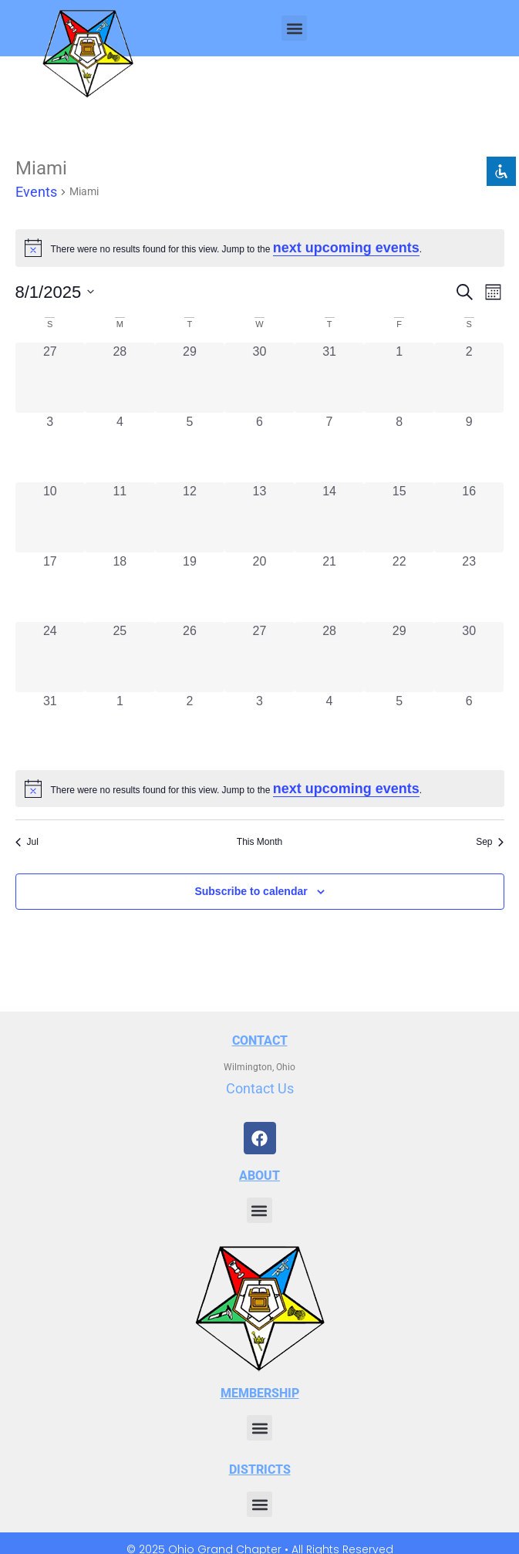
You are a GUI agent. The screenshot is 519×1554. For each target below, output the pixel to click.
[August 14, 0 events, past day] (330, 517)
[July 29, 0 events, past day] (190, 378)
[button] (294, 28)
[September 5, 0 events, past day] (399, 727)
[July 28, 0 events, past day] (120, 378)
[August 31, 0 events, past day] (50, 727)
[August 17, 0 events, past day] (50, 587)
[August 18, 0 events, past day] (120, 587)
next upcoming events (346, 247)
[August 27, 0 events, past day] (259, 657)
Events (36, 192)
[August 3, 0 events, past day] (50, 448)
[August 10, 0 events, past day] (50, 517)
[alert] (259, 789)
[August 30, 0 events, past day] (469, 657)
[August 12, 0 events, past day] (190, 517)
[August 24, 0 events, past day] (50, 657)
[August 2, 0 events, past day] (469, 378)
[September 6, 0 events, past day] (469, 727)
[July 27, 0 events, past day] (50, 378)
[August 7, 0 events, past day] (330, 448)
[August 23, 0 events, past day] (469, 587)
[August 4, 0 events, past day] (120, 448)
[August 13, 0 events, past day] (259, 517)
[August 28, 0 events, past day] (330, 657)
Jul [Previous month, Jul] (27, 841)
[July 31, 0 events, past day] (330, 378)
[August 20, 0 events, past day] (259, 587)
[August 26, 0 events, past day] (190, 657)
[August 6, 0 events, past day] (259, 448)
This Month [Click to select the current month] (259, 841)
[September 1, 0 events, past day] (120, 727)
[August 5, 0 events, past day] (190, 448)
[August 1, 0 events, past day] (399, 378)
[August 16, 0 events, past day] (469, 517)
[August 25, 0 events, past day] (120, 657)
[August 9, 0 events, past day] (469, 448)
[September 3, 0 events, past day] (259, 727)
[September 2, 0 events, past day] (190, 727)
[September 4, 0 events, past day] (330, 727)
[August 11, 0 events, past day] (120, 517)
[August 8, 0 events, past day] (399, 448)
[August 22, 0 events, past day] (399, 587)
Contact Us (260, 1088)
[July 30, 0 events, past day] (259, 378)
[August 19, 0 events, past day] (190, 587)
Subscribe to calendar (250, 891)
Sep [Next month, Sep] (490, 841)
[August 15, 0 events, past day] (399, 517)
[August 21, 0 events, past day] (330, 587)
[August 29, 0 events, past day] (399, 657)
